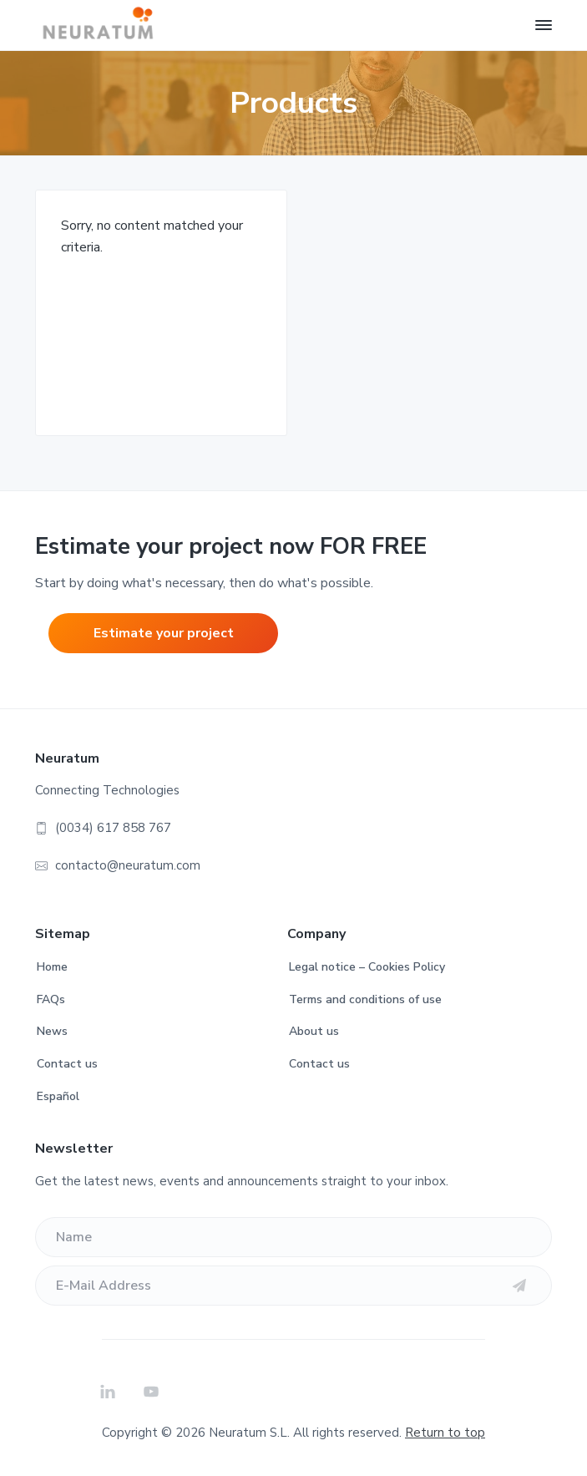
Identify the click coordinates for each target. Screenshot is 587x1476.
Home (52, 967)
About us (314, 1031)
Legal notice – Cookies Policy (367, 967)
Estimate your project (164, 633)
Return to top (445, 1432)
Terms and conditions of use (365, 999)
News (52, 1031)
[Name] (293, 1237)
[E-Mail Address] (293, 1286)
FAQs (51, 999)
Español (58, 1096)
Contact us (67, 1064)
